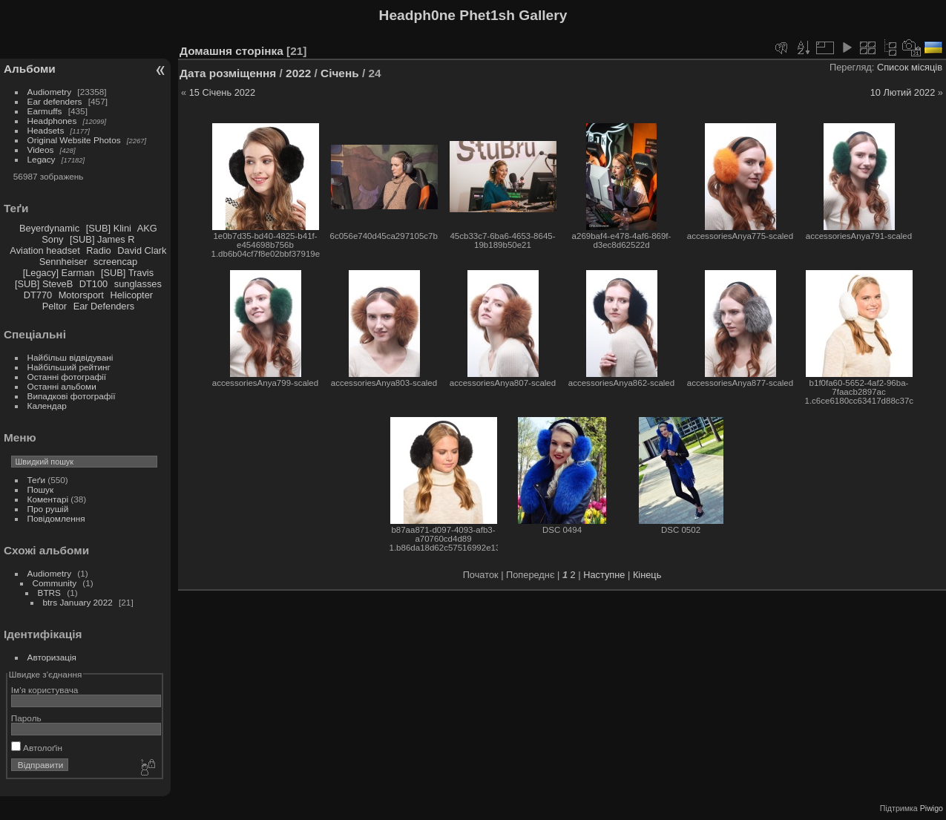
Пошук (40, 489)
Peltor (54, 306)
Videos (40, 149)
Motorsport (81, 295)
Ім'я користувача (45, 690)
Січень (340, 73)
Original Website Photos (74, 140)
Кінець (647, 574)
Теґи (36, 480)
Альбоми (30, 68)
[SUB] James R (102, 239)
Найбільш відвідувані (70, 357)
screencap (115, 261)
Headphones (52, 120)
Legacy (41, 159)
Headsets (46, 130)
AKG (147, 228)
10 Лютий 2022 (903, 92)
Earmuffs (44, 111)
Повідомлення (56, 518)
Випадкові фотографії (71, 396)
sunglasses (138, 283)
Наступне (604, 574)
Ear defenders (54, 101)
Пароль (26, 718)
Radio (98, 250)
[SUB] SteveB (44, 283)
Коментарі (48, 499)
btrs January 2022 (78, 602)
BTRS (49, 592)
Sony (52, 239)
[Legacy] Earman (59, 272)
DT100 (93, 283)
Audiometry (49, 91)
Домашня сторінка (231, 51)
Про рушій (48, 509)
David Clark (141, 250)
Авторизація (51, 657)
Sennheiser (63, 261)
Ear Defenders (104, 306)
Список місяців (909, 67)
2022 (298, 73)
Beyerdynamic (49, 228)
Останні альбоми (61, 386)
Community (55, 583)
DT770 (38, 295)
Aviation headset (44, 250)
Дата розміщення (228, 73)
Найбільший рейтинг (69, 367)
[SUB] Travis (127, 272)
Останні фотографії (66, 376)
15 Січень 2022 (222, 92)
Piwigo (931, 808)
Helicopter (131, 295)
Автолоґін (36, 747)
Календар (47, 405)
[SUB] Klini (108, 228)
